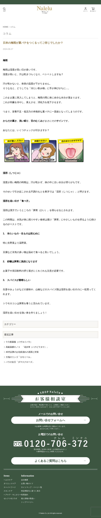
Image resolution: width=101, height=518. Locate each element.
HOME (5, 27)
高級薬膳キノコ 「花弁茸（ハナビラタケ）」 (27, 347)
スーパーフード (10, 487)
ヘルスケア (8, 480)
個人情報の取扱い (28, 498)
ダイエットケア (10, 483)
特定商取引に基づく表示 (30, 491)
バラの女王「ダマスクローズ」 (20, 362)
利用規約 (24, 495)
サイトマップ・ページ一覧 (31, 487)
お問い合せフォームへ (50, 420)
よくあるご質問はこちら (51, 460)
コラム (12, 27)
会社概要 (24, 480)
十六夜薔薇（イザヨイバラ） (19, 342)
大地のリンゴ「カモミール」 (19, 357)
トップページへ (27, 502)
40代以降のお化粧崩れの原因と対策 (22, 352)
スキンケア (8, 491)
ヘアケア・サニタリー (12, 495)
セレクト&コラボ (10, 498)
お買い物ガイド (27, 483)
